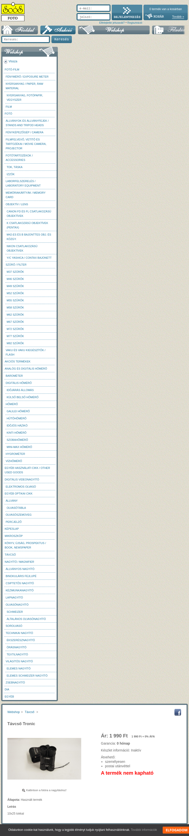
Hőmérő (12, 404)
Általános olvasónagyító (26, 618)
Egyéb (9, 696)
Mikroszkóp (14, 535)
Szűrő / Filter (16, 264)
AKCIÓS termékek (18, 361)
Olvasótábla (16, 507)
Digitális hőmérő (19, 382)
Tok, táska (14, 167)
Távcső (10, 554)
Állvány (12, 500)
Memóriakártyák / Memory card (26, 195)
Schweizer (15, 611)
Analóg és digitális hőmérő (26, 368)
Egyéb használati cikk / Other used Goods (27, 470)
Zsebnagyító (15, 682)
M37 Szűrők (15, 271)
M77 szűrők (15, 336)
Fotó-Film (12, 69)
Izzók (11, 174)
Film (9, 106)
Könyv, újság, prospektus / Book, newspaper (25, 545)
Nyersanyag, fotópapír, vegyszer (25, 97)
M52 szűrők (15, 293)
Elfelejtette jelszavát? (112, 22)
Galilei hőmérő (18, 411)
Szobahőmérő (17, 439)
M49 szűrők (15, 286)
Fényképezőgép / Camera (24, 132)
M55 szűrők (15, 300)
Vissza (13, 61)
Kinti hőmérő (17, 432)
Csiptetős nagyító (20, 583)
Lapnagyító (14, 597)
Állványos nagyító (20, 568)
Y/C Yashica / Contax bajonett (29, 257)
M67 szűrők (15, 321)
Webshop (13, 712)
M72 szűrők (15, 328)
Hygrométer (15, 453)
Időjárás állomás (20, 390)
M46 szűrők (15, 278)
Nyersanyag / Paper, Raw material (24, 86)
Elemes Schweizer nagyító (27, 675)
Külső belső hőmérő (23, 397)
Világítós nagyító (19, 661)
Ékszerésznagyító (21, 640)
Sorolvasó (14, 625)
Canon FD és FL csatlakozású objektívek (29, 213)
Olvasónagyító (17, 604)
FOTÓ (8, 113)
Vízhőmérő (14, 461)
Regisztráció (134, 22)
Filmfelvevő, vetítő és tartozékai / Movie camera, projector (26, 144)
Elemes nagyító (19, 668)
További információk (144, 830)
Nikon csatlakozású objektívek (22, 248)
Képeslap (12, 528)
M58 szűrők (15, 307)
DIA (7, 689)
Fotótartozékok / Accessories (19, 157)
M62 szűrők (15, 314)
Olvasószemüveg (19, 514)
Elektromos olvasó (21, 486)
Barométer (14, 375)
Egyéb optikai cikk (18, 493)
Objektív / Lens (17, 204)
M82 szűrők (15, 343)
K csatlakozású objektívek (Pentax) (27, 225)
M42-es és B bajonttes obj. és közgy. (29, 236)
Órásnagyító (17, 647)
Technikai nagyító (19, 632)
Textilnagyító (17, 654)
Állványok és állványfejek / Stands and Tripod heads (27, 123)
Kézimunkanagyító (20, 590)
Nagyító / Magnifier (19, 561)
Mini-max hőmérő (19, 446)
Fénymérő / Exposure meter (27, 76)
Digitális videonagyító (22, 479)
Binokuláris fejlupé (21, 576)
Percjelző (14, 521)
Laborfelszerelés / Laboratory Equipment (23, 183)
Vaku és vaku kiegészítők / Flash (26, 352)
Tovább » (178, 16)
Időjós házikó (17, 425)
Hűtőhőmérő (17, 418)
